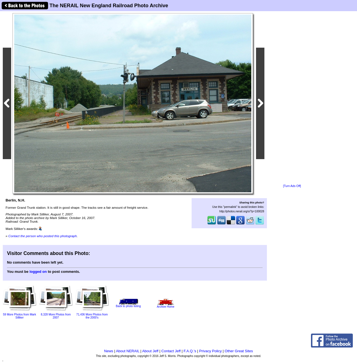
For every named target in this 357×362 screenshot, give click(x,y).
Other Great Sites (239, 351)
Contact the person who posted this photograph (42, 236)
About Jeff (150, 351)
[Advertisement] (292, 98)
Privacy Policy (210, 351)
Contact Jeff (171, 351)
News (108, 351)
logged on (38, 271)
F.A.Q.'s (190, 351)
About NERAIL (127, 351)
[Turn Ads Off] (292, 186)
